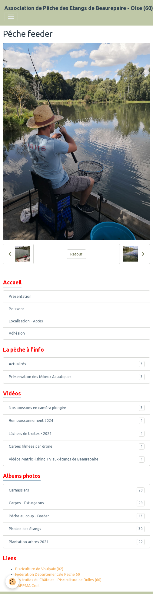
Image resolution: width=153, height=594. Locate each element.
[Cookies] (12, 582)
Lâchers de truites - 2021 (77, 434)
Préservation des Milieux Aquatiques (77, 377)
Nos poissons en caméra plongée (77, 408)
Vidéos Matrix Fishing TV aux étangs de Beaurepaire (77, 459)
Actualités (77, 364)
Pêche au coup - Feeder (77, 516)
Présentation (20, 296)
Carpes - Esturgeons (77, 503)
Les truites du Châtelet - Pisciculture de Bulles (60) (58, 580)
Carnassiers (77, 490)
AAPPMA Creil (27, 586)
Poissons (17, 309)
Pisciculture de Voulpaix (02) (39, 569)
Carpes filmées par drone (77, 446)
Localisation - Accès (26, 321)
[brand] (78, 8)
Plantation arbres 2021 (77, 542)
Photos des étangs (77, 529)
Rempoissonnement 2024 (77, 421)
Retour (76, 254)
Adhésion (17, 333)
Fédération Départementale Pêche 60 (47, 574)
